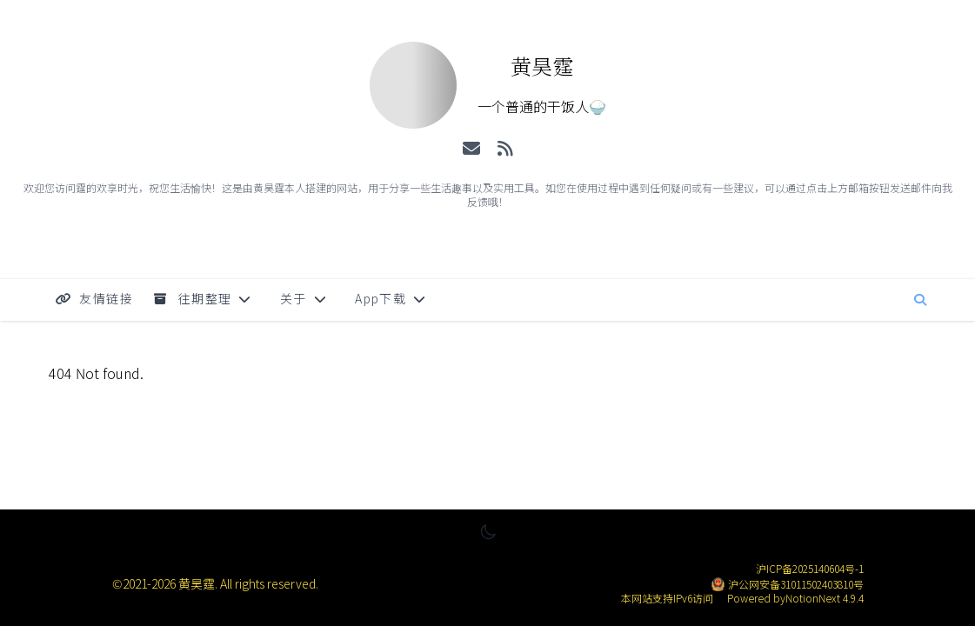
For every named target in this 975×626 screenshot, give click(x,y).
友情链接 (94, 298)
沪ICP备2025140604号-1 (810, 568)
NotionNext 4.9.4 (824, 597)
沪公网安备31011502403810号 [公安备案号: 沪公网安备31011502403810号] (796, 583)
